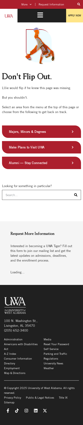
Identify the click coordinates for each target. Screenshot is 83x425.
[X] (45, 411)
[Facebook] (7, 411)
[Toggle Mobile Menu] (40, 15)
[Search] (76, 195)
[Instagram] (26, 411)
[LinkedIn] (35, 411)
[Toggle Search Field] (78, 4)
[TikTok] (16, 411)
